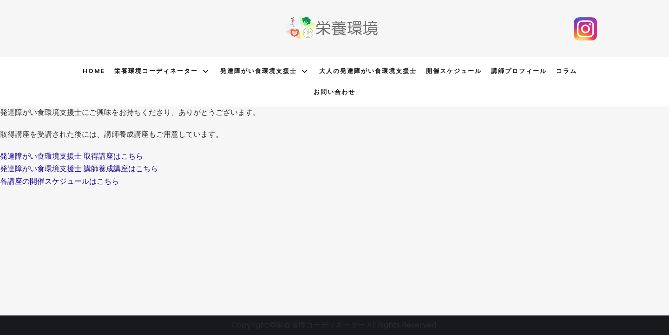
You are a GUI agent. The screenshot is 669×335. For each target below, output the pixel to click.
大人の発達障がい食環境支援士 (368, 71)
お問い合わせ (334, 91)
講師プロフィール (519, 71)
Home (94, 71)
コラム (566, 71)
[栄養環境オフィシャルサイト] (332, 28)
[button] (71, 156)
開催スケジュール (454, 71)
